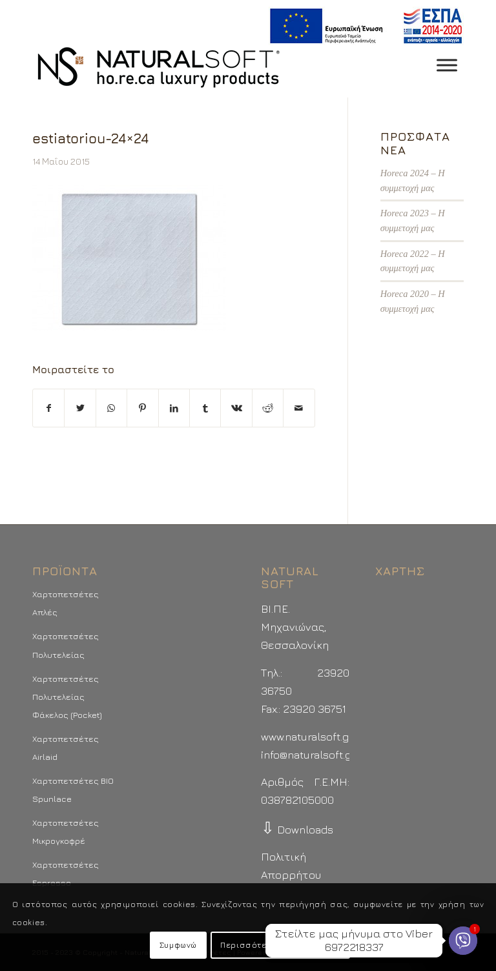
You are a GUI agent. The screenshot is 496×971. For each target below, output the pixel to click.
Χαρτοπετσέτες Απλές (65, 603)
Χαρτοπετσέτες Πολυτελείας (65, 645)
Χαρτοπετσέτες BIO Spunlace (73, 789)
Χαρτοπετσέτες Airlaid (65, 747)
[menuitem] (363, 26)
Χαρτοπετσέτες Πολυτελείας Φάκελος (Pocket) (67, 696)
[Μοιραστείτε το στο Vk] (236, 408)
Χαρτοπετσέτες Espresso (65, 873)
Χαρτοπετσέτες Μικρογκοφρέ (65, 831)
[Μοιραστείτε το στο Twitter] (80, 408)
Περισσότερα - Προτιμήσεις (280, 945)
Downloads (297, 829)
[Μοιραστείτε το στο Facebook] (48, 408)
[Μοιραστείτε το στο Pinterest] (142, 408)
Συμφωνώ (178, 945)
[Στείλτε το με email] (299, 408)
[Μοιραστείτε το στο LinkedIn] (174, 408)
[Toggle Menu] (447, 65)
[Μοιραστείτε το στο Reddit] (268, 408)
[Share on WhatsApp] (111, 408)
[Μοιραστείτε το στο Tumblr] (205, 408)
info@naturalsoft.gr (308, 754)
